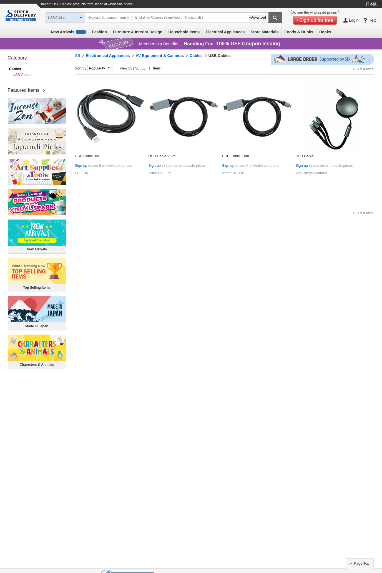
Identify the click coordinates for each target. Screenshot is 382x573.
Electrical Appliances (225, 32)
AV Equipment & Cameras (160, 56)
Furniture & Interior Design (137, 32)
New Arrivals (68, 32)
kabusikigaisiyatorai (311, 173)
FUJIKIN (82, 173)
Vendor (141, 68)
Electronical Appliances (108, 56)
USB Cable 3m (87, 156)
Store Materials (264, 32)
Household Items (184, 32)
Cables (15, 69)
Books (325, 32)
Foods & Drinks (299, 32)
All (77, 56)
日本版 (371, 4)
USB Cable (305, 156)
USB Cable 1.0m (235, 156)
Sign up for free (316, 20)
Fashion (99, 32)
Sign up (81, 165)
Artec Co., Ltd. (160, 173)
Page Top (361, 563)
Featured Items (23, 90)
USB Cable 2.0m (162, 156)
